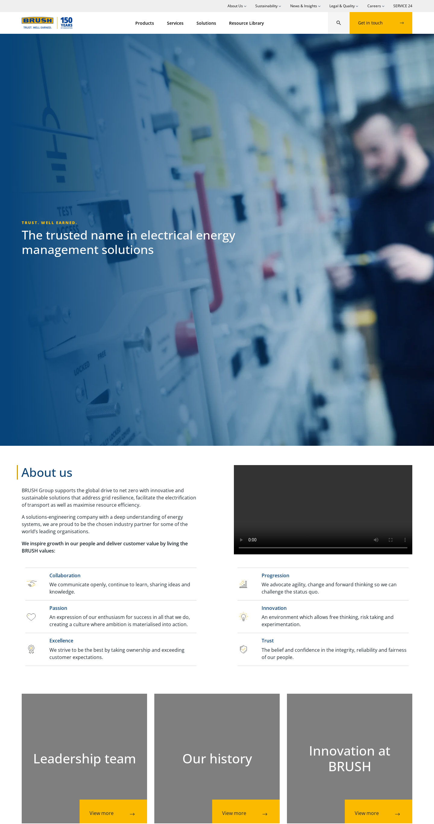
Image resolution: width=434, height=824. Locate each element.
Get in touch (381, 23)
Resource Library (246, 23)
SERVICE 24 (402, 5)
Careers (374, 5)
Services (175, 23)
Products (144, 23)
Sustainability (266, 5)
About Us (235, 5)
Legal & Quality (342, 5)
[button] (339, 23)
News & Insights (303, 5)
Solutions (206, 23)
